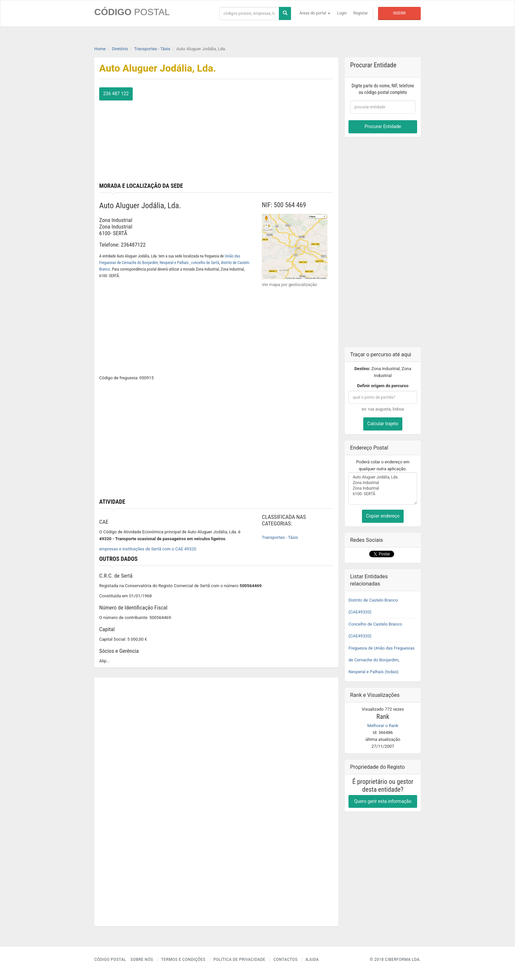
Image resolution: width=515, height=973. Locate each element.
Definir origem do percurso (382, 385)
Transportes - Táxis (280, 537)
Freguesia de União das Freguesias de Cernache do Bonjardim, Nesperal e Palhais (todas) (381, 659)
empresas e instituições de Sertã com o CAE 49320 (147, 548)
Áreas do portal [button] (315, 13)
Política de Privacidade (239, 959)
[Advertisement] (277, 133)
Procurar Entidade (383, 126)
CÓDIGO (132, 12)
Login (342, 13)
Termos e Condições (183, 959)
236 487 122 (116, 93)
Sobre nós (142, 959)
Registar (360, 13)
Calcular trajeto (382, 423)
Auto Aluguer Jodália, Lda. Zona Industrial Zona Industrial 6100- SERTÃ (382, 488)
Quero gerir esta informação (382, 801)
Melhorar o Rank (382, 725)
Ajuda (312, 959)
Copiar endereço (382, 516)
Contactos (285, 959)
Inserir (399, 13)
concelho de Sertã (205, 262)
